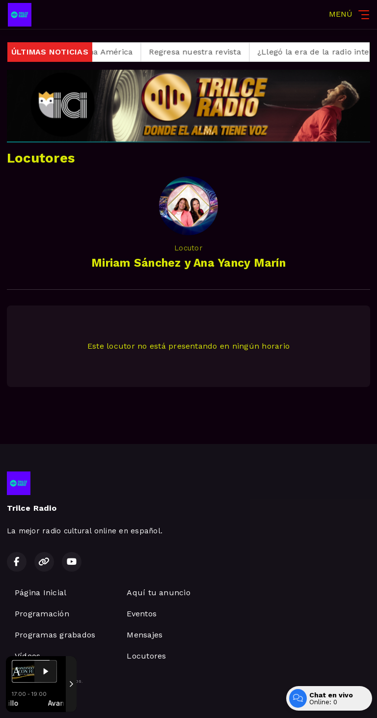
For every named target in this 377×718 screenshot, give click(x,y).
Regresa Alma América (99, 51)
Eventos (142, 613)
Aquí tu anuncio (158, 592)
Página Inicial (40, 592)
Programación (42, 613)
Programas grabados (55, 634)
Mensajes (144, 634)
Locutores (146, 656)
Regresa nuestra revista (206, 51)
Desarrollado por (40, 699)
